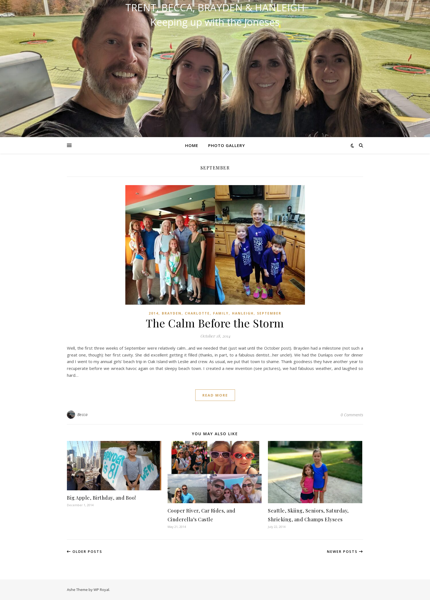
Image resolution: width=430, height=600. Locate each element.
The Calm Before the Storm (215, 323)
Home (191, 145)
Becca (82, 414)
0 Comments (352, 414)
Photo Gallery (226, 145)
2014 (154, 313)
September (269, 313)
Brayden (172, 313)
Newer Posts (345, 551)
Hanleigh (243, 313)
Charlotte (197, 313)
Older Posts (84, 551)
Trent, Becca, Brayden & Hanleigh (215, 8)
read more (215, 395)
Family (221, 313)
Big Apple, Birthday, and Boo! (101, 497)
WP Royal (101, 589)
